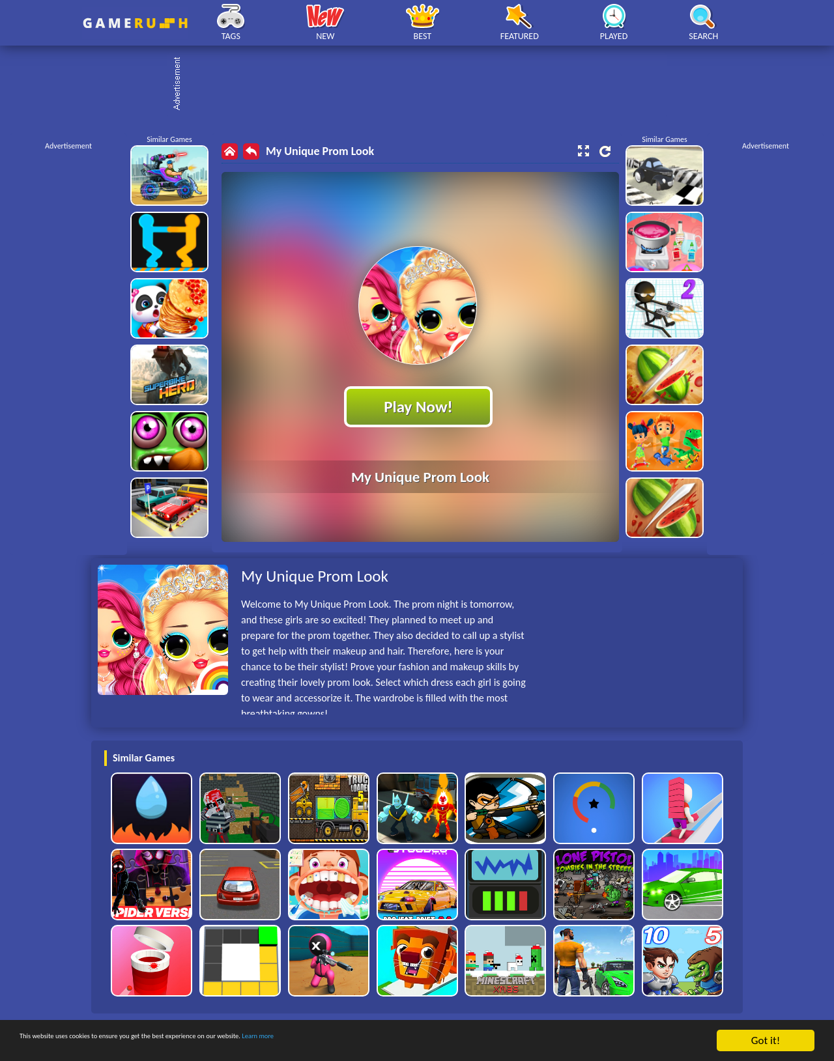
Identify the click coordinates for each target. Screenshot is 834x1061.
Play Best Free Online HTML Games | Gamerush (135, 23)
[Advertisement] (423, 84)
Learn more (407, 1041)
